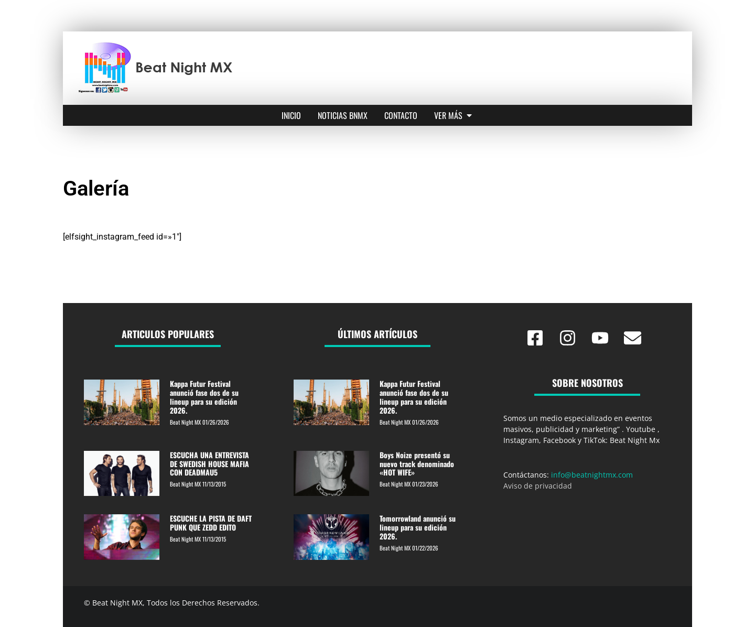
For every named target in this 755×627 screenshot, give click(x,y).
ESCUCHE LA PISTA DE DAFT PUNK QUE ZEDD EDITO (211, 523)
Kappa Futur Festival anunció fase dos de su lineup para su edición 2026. (204, 396)
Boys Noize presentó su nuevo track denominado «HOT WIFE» (417, 463)
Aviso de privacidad (537, 486)
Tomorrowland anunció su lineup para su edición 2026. (418, 527)
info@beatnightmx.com (592, 475)
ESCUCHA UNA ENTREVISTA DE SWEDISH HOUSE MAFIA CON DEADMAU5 (209, 463)
